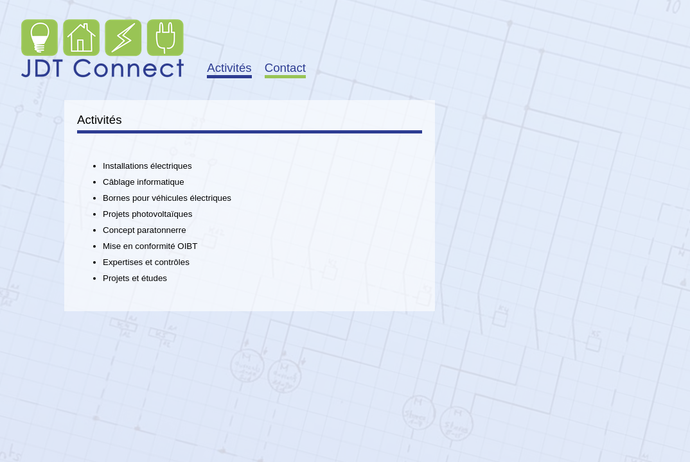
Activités (229, 67)
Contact (285, 67)
